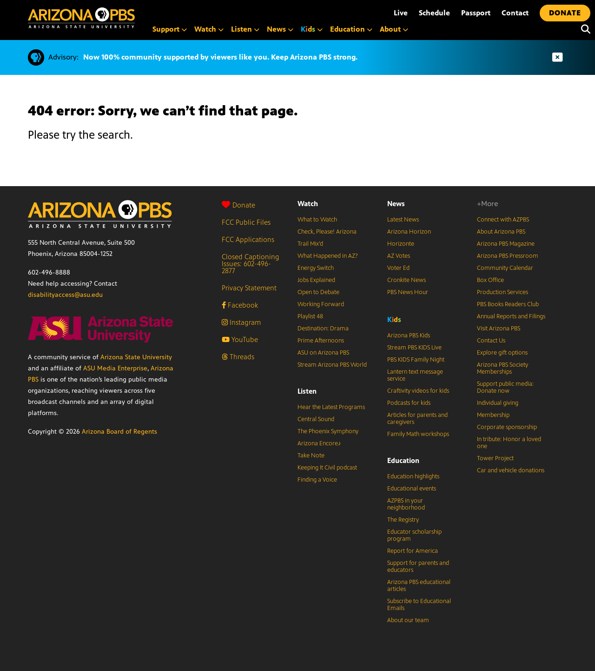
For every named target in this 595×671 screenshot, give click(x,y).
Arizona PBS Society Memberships (502, 368)
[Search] (583, 29)
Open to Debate (318, 292)
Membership (493, 415)
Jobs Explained (316, 280)
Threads (238, 356)
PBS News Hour (407, 292)
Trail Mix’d (310, 244)
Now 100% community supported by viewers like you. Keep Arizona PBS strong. (220, 57)
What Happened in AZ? (328, 256)
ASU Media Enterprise (115, 368)
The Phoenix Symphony (328, 431)
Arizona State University (136, 357)
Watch (308, 203)
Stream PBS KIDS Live (414, 347)
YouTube (240, 339)
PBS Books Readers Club (508, 304)
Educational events (411, 488)
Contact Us (491, 340)
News (396, 203)
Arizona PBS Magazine (506, 244)
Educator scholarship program (414, 535)
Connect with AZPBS (503, 219)
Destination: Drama (323, 328)
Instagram (241, 322)
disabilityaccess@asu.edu (65, 295)
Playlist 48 (310, 316)
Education (403, 460)
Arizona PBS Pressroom (507, 256)
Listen (307, 391)
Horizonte (400, 244)
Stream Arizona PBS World (332, 365)
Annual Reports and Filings (511, 316)
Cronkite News (406, 280)
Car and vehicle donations (510, 470)
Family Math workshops (418, 434)
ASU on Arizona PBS (323, 352)
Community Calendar (505, 268)
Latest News (403, 219)
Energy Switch (316, 268)
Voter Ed (398, 268)
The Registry (403, 519)
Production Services (502, 292)
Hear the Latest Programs (331, 407)
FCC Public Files (246, 222)
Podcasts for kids (408, 403)
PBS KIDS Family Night (415, 359)
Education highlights (413, 476)
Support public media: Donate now (505, 387)
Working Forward (321, 304)
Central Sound (316, 419)
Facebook (240, 305)
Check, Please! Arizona (327, 231)
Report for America (412, 551)
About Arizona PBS (501, 231)
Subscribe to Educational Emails (419, 604)
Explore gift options (502, 352)
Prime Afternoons (321, 340)
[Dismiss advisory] (557, 57)
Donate (238, 205)
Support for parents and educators (418, 566)
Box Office (490, 280)
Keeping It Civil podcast (327, 467)
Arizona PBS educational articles (418, 585)
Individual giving (497, 403)
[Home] (81, 17)
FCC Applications (248, 239)
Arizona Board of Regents (119, 432)
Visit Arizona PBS (498, 328)
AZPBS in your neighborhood (406, 504)
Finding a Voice (317, 479)
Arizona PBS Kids (408, 335)
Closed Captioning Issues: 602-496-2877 (250, 263)
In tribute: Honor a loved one (509, 443)
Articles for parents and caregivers (417, 418)
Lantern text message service (415, 375)
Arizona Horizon (409, 231)
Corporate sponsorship (507, 427)
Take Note (311, 455)
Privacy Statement (249, 287)
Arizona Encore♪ (319, 443)
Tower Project (495, 458)
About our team (408, 620)
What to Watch (317, 219)
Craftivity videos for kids (418, 391)
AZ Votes (398, 256)
